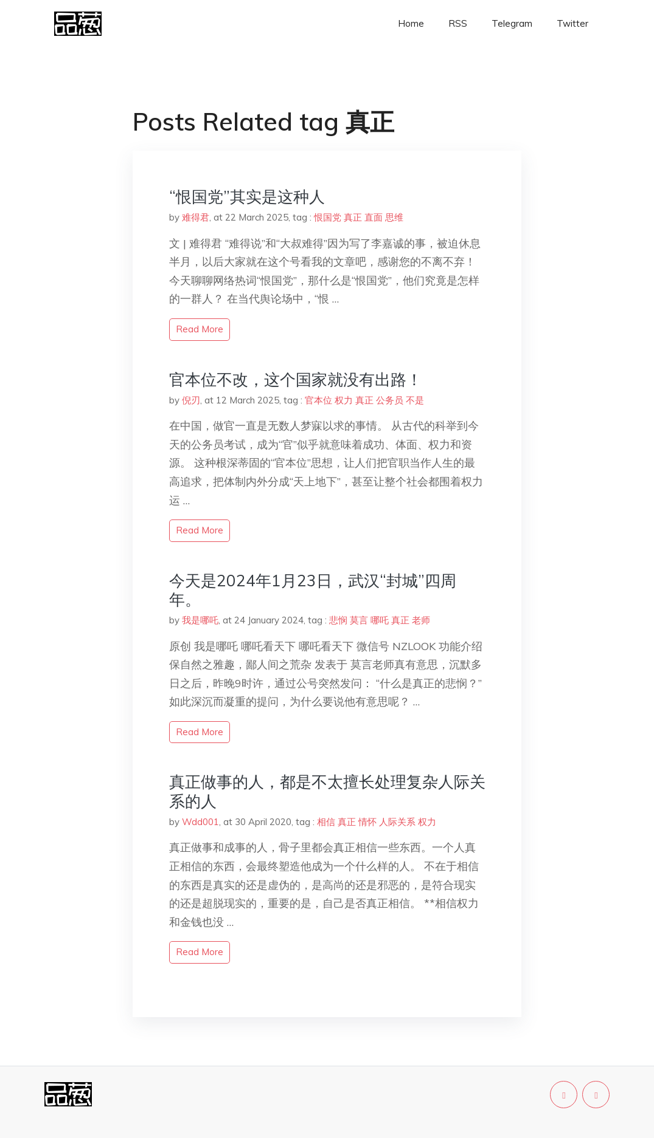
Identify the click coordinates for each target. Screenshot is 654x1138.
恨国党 (327, 217)
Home (411, 23)
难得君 (195, 217)
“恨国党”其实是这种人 (247, 197)
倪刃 (191, 400)
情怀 (367, 822)
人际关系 (397, 822)
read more (199, 329)
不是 (415, 400)
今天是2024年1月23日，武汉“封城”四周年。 (312, 590)
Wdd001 (200, 822)
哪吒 (379, 620)
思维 (394, 217)
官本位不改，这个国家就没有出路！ (295, 379)
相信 (326, 822)
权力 (344, 400)
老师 (421, 620)
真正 (353, 217)
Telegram (512, 23)
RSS (457, 23)
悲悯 (338, 620)
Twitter (572, 23)
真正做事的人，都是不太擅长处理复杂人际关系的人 (327, 791)
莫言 (359, 620)
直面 (373, 217)
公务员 (389, 400)
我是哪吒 (200, 620)
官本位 (318, 400)
